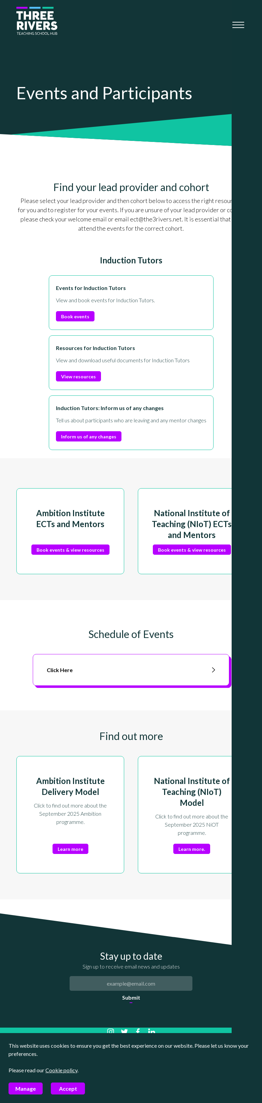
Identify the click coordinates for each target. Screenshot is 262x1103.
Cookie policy (61, 1070)
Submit (131, 997)
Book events (75, 316)
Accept (68, 1088)
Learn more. (191, 849)
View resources (78, 376)
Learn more (70, 849)
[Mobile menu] (238, 25)
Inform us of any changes (88, 436)
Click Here (131, 670)
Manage (25, 1088)
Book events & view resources (70, 550)
